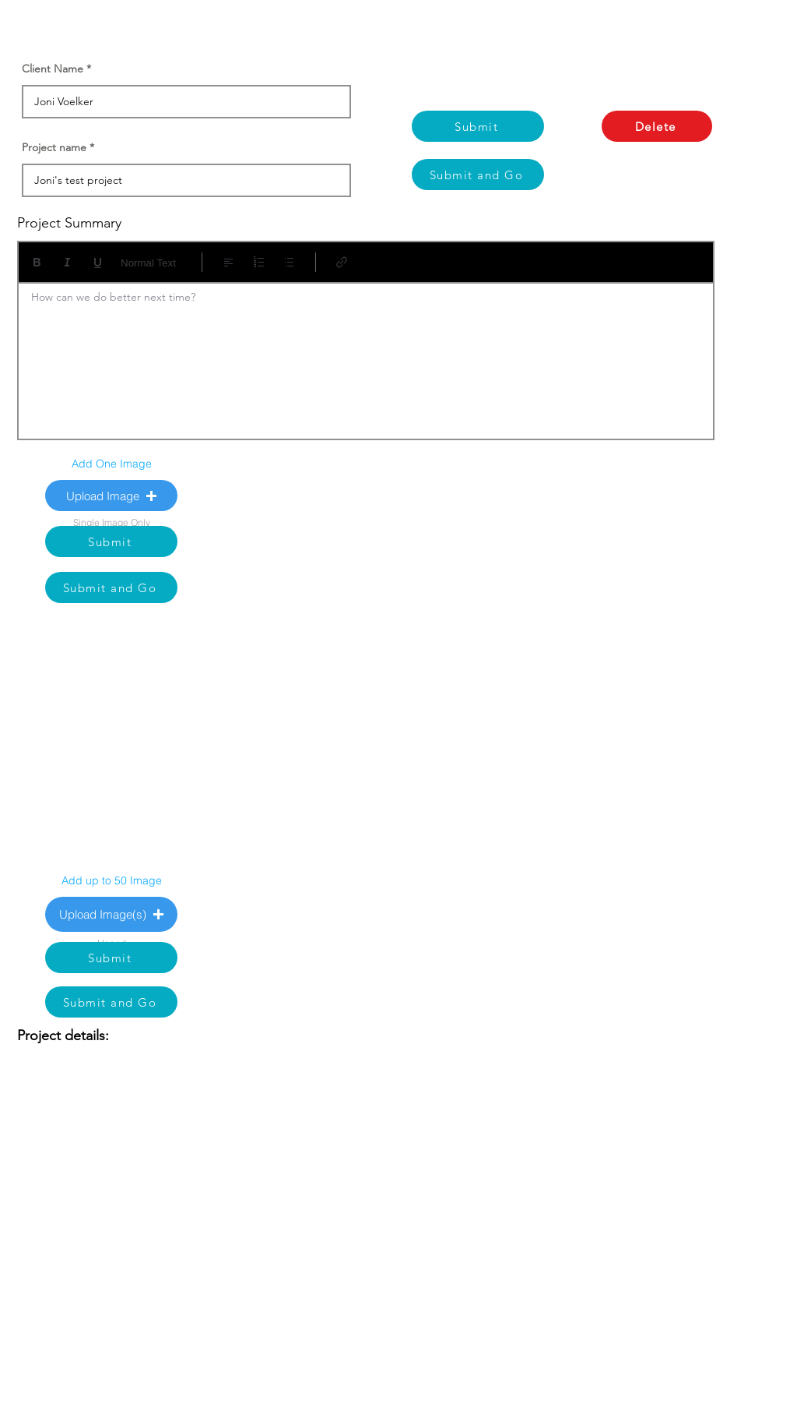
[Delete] (657, 126)
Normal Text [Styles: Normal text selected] (148, 263)
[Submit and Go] (478, 174)
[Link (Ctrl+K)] (342, 262)
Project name (54, 147)
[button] (111, 495)
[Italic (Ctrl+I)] (67, 262)
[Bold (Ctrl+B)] (37, 262)
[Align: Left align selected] (228, 262)
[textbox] (365, 356)
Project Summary (69, 223)
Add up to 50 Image (111, 880)
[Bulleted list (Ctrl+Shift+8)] (289, 262)
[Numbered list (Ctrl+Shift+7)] (259, 262)
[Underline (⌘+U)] (97, 262)
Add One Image (112, 463)
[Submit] (478, 126)
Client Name (52, 68)
